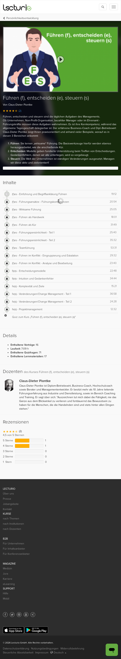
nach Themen (11, 518)
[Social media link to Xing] (32, 614)
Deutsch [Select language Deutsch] (58, 652)
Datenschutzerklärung (16, 648)
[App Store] (13, 630)
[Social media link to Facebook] (5, 614)
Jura (5, 573)
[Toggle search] (103, 7)
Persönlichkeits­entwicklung (22, 18)
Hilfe (5, 593)
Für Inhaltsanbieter (14, 548)
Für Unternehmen (13, 543)
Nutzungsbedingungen (44, 648)
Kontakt (7, 509)
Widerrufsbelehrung (72, 648)
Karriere (7, 578)
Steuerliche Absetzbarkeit (18, 652)
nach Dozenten (12, 529)
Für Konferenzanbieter (16, 554)
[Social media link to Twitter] (12, 614)
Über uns (8, 493)
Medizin (7, 568)
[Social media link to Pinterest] (19, 614)
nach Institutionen (13, 523)
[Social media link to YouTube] (26, 614)
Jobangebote (11, 504)
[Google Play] (36, 630)
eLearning (9, 584)
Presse (7, 498)
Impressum (41, 652)
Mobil (6, 598)
